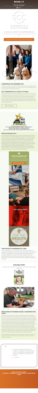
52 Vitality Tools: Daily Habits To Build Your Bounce (14, 145)
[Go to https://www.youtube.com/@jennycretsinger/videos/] (17, 2)
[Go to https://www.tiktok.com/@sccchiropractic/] (21, 2)
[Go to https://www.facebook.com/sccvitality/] (15, 2)
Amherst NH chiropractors (30, 95)
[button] (19, 39)
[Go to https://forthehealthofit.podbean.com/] (23, 2)
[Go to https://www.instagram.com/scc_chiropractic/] (19, 2)
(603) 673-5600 (21, 5)
